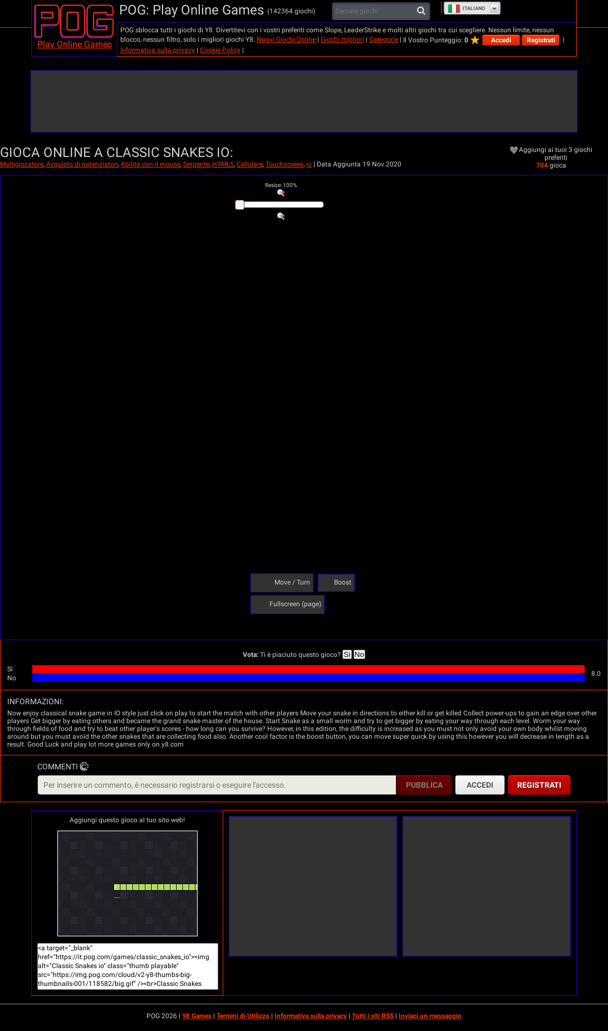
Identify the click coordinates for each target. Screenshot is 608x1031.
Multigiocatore (21, 164)
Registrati (541, 40)
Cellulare (250, 164)
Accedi (501, 40)
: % (281, 185)
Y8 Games (197, 1016)
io (309, 164)
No (359, 654)
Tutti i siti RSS (373, 1016)
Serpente (196, 164)
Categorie (383, 39)
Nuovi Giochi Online (286, 39)
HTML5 (223, 164)
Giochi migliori (342, 39)
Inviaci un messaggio (430, 1016)
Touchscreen (284, 164)
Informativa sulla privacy (157, 50)
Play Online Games (74, 44)
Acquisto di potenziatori (82, 164)
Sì (347, 654)
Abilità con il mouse (150, 164)
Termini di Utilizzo (243, 1016)
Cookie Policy (220, 50)
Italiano (466, 8)
